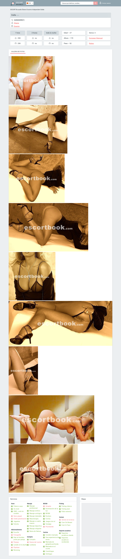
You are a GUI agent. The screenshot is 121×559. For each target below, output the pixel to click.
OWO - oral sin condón (19, 512)
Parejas (16, 542)
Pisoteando (50, 527)
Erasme (29, 9)
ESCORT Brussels (16, 9)
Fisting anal (66, 509)
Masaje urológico (36, 513)
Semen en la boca (68, 520)
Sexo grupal (18, 516)
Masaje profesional (34, 507)
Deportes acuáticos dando (67, 534)
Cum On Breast (67, 522)
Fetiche (16, 524)
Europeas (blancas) (96, 38)
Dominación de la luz (52, 510)
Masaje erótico (35, 511)
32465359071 (19, 20)
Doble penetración (20, 519)
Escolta (16, 532)
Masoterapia (34, 519)
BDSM (48, 513)
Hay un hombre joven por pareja (19, 538)
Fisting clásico (67, 506)
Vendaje (48, 524)
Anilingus (49, 554)
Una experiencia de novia (52, 538)
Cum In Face (66, 525)
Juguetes (17, 521)
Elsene (24, 9)
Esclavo (48, 516)
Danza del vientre (36, 542)
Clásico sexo (18, 506)
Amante (48, 506)
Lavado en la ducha (20, 545)
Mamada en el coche (51, 548)
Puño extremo (66, 511)
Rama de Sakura (35, 531)
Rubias (91, 43)
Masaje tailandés (36, 516)
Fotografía (17, 535)
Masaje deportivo (36, 526)
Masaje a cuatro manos (35, 522)
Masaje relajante (35, 529)
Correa (48, 519)
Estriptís (32, 539)
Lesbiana (33, 545)
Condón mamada (52, 535)
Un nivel (16, 509)
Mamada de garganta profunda (52, 543)
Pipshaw (16, 547)
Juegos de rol (50, 521)
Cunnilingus (50, 551)
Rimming (17, 550)
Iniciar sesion (105, 3)
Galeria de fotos (17, 51)
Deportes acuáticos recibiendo (65, 540)
